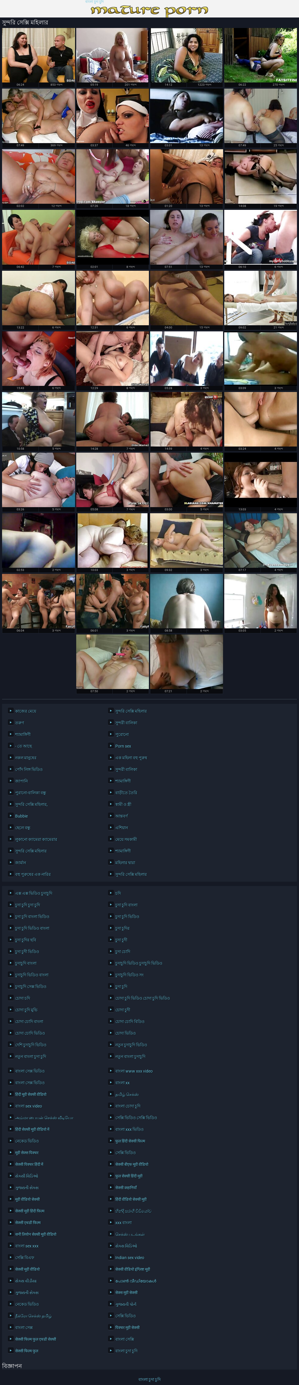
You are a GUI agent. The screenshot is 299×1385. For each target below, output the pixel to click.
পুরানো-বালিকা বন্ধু (30, 792)
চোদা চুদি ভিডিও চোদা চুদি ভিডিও (142, 998)
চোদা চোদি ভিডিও (30, 1033)
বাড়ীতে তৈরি (126, 792)
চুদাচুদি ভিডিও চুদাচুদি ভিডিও (138, 963)
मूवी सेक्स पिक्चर (27, 1152)
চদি (118, 893)
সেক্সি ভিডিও (125, 1152)
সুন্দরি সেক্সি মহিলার (131, 711)
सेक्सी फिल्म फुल (26, 1351)
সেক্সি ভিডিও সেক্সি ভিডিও (136, 1117)
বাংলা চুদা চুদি (94, 2)
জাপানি (21, 781)
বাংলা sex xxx (27, 1246)
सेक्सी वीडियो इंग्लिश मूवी (132, 1269)
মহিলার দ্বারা (125, 862)
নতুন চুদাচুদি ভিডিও (131, 1045)
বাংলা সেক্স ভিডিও (30, 1071)
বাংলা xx (122, 1082)
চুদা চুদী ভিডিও (27, 951)
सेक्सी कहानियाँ (126, 1187)
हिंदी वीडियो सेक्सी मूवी (131, 1199)
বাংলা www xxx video (134, 1071)
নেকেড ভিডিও (27, 1141)
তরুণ (19, 722)
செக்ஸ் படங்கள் (130, 1234)
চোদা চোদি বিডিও (130, 1021)
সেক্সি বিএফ (24, 1257)
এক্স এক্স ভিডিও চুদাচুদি (33, 893)
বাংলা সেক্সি (124, 1339)
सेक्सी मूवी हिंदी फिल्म (29, 1211)
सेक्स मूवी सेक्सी (126, 1292)
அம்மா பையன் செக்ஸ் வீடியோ (44, 1117)
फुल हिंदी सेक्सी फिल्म (130, 1141)
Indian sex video (129, 1257)
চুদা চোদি (122, 951)
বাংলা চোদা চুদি (127, 1106)
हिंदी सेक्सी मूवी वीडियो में (32, 1129)
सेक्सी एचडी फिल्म (28, 1222)
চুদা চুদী (121, 940)
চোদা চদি (22, 998)
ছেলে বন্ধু (22, 827)
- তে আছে (23, 746)
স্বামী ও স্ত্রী (123, 804)
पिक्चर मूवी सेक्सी (127, 1327)
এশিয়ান (121, 827)
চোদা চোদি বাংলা (29, 1021)
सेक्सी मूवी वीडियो (27, 1269)
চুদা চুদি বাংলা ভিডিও (32, 916)
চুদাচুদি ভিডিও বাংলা (31, 975)
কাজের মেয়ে (25, 711)
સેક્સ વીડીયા (25, 1281)
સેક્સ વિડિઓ (126, 1246)
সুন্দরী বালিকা (126, 722)
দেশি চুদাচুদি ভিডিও (30, 1045)
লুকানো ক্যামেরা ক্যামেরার (36, 839)
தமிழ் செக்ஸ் (127, 1094)
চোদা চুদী (122, 1010)
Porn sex (123, 746)
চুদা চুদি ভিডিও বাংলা (32, 928)
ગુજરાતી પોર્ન (125, 1304)
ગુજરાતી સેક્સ (27, 1187)
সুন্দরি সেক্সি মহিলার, (31, 804)
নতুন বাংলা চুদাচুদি (130, 1056)
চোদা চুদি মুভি (26, 1010)
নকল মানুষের (25, 757)
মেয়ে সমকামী (126, 839)
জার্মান (20, 862)
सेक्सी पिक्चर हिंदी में (29, 1164)
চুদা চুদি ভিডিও (127, 916)
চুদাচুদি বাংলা (25, 963)
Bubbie (21, 816)
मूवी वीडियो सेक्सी (27, 1199)
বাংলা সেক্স (24, 1327)
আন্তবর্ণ (121, 816)
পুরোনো (122, 734)
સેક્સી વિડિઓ (26, 1176)
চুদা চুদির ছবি (25, 940)
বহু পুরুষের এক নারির (33, 874)
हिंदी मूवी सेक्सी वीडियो (30, 1094)
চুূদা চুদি (121, 986)
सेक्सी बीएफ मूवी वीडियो (131, 1164)
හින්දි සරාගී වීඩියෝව (133, 1211)
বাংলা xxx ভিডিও (129, 1129)
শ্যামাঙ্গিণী (23, 734)
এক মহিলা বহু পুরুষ (131, 757)
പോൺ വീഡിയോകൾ (135, 1281)
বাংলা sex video (28, 1106)
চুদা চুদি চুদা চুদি (27, 905)
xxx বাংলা (123, 1222)
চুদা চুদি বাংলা (126, 905)
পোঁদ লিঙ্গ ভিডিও (29, 769)
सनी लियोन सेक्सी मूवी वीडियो (35, 1234)
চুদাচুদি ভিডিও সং (129, 975)
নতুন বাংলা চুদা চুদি (30, 1056)
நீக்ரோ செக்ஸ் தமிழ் (33, 1316)
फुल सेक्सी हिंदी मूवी (128, 1176)
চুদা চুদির (122, 928)
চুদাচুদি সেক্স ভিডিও (30, 986)
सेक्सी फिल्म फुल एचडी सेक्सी (35, 1339)
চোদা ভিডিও (125, 1033)
